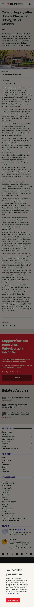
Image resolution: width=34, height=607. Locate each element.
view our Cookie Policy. (12, 593)
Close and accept (13, 600)
